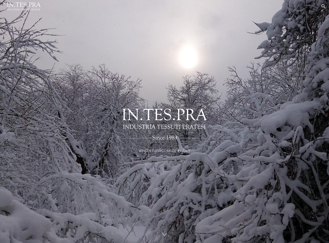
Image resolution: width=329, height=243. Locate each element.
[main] (164, 151)
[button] (323, 6)
